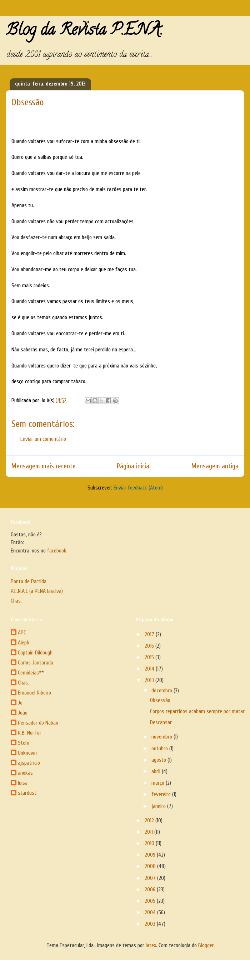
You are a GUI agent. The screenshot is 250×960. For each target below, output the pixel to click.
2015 (150, 657)
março (158, 783)
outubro (160, 748)
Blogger (206, 945)
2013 (150, 680)
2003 (151, 924)
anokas (25, 773)
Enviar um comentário (43, 439)
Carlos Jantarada (35, 662)
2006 (151, 889)
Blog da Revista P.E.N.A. (84, 31)
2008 (151, 866)
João (23, 713)
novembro (162, 737)
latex (151, 945)
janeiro (159, 806)
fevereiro (161, 794)
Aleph (23, 642)
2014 (150, 669)
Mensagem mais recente (43, 466)
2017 (150, 634)
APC (22, 632)
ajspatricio (29, 763)
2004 (151, 912)
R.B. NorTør (29, 733)
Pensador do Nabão (38, 723)
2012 (150, 820)
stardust (27, 793)
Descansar (161, 722)
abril (156, 771)
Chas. (16, 601)
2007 (151, 878)
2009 (151, 855)
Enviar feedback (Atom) (138, 487)
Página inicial (134, 466)
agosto (159, 760)
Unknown (27, 753)
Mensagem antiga (215, 466)
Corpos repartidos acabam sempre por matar (197, 711)
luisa (23, 783)
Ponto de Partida (28, 581)
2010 (150, 843)
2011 (149, 832)
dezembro (162, 690)
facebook (56, 550)
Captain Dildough (35, 652)
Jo (20, 703)
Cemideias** (31, 672)
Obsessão (160, 700)
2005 (151, 901)
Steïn (23, 743)
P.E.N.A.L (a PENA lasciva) (37, 591)
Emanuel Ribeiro (34, 692)
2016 (150, 646)
